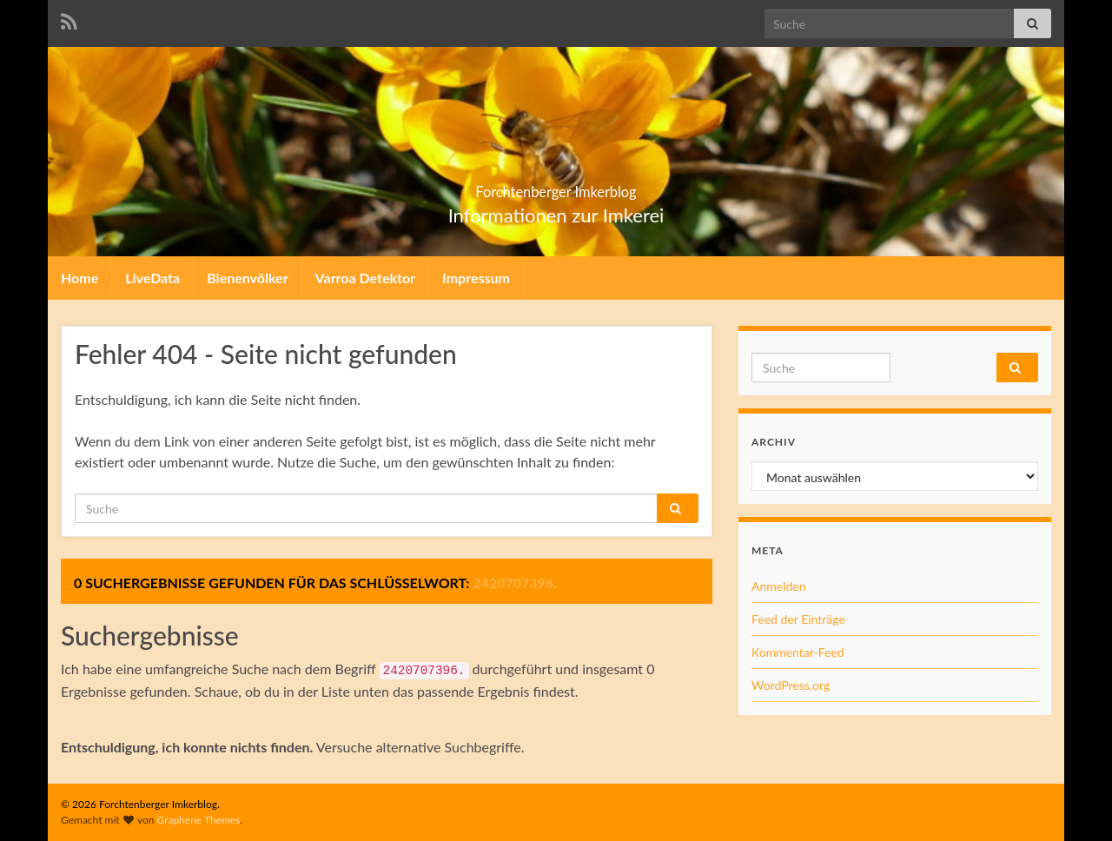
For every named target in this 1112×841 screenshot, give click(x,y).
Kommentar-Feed (797, 652)
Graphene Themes (198, 819)
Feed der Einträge (798, 619)
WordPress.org (790, 685)
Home (79, 277)
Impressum (476, 277)
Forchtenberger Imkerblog (556, 186)
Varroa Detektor (365, 277)
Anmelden (778, 586)
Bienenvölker (247, 277)
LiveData (152, 277)
